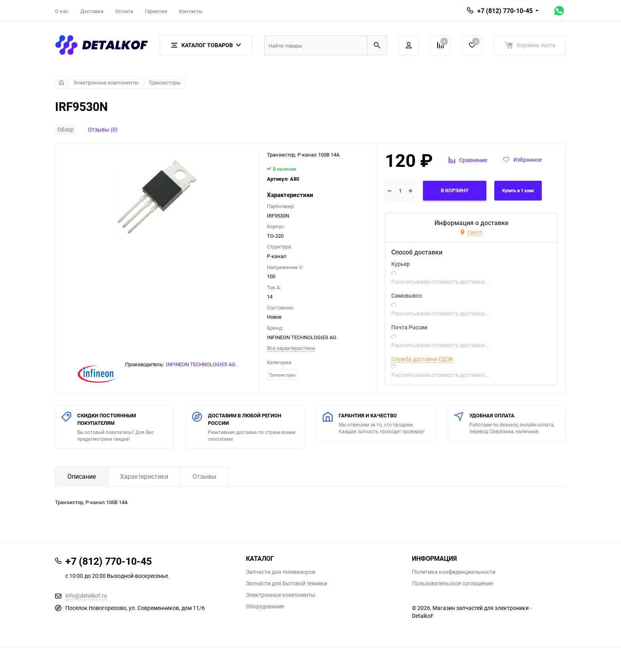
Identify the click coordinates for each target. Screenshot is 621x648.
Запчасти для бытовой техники (286, 583)
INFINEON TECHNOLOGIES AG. (201, 364)
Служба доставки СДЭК (422, 359)
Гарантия (156, 11)
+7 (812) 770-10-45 (505, 10)
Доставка (91, 11)
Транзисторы (165, 82)
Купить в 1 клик (518, 190)
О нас (62, 11)
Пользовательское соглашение (452, 583)
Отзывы (204, 476)
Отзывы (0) (103, 129)
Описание (81, 476)
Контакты (190, 11)
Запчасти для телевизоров (280, 572)
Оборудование (265, 606)
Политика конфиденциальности (453, 572)
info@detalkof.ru (86, 595)
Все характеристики (291, 348)
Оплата (124, 11)
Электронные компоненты (106, 82)
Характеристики (144, 476)
